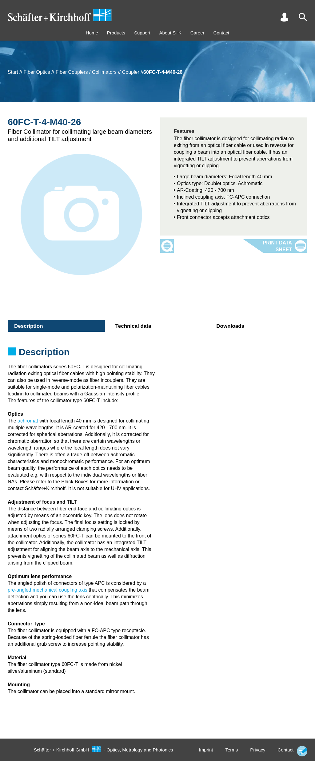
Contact (221, 32)
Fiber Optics (37, 72)
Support (142, 32)
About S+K (170, 32)
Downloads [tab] (230, 326)
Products (116, 32)
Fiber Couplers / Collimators (86, 72)
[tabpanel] (157, 354)
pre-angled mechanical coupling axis (47, 590)
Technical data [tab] (133, 326)
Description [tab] (28, 326)
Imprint (206, 749)
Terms (231, 749)
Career (197, 32)
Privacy (257, 749)
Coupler (130, 72)
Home (92, 32)
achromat (28, 420)
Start (13, 72)
